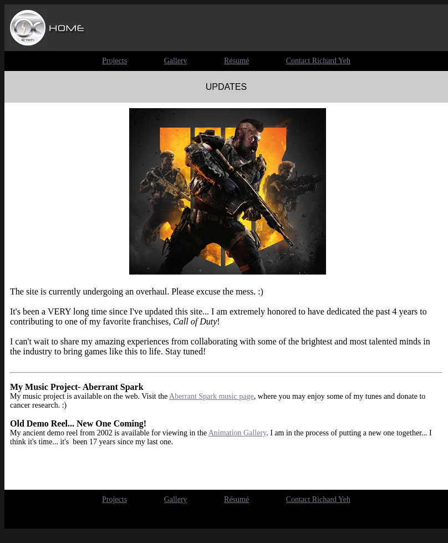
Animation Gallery (237, 433)
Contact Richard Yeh (318, 499)
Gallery (175, 499)
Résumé (236, 499)
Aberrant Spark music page (211, 396)
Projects (114, 499)
